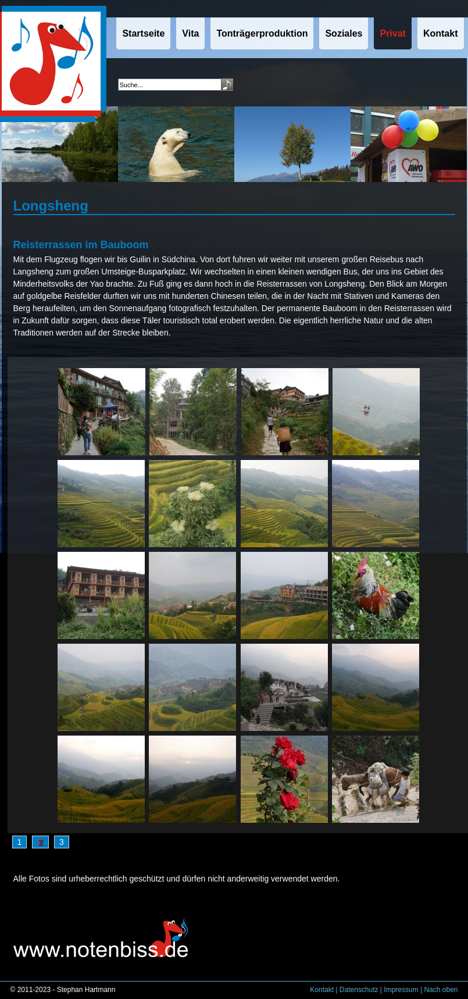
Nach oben (441, 990)
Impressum (401, 990)
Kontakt (322, 990)
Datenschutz (359, 990)
